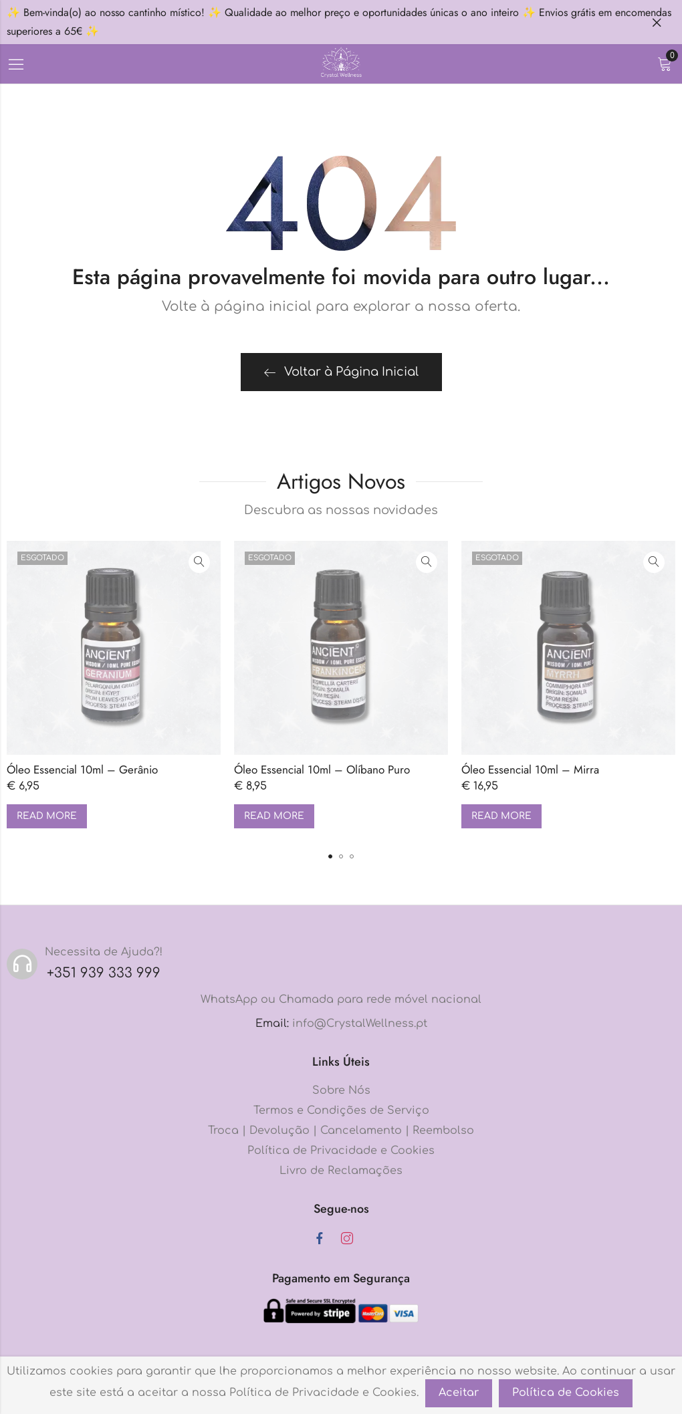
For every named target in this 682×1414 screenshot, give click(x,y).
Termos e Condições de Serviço (341, 1110)
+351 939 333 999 (103, 973)
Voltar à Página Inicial (341, 371)
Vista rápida (199, 562)
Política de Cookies (565, 1393)
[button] (330, 856)
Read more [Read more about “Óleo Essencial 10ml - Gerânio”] (47, 816)
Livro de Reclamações (341, 1171)
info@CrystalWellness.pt (359, 1024)
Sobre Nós (341, 1090)
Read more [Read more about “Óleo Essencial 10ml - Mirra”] (501, 816)
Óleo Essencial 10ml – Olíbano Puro (322, 769)
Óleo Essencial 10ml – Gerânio (82, 769)
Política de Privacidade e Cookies (341, 1151)
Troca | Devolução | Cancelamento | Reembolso (341, 1131)
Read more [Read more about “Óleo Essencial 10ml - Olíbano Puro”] (274, 816)
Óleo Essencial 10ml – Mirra (530, 769)
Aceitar (459, 1393)
